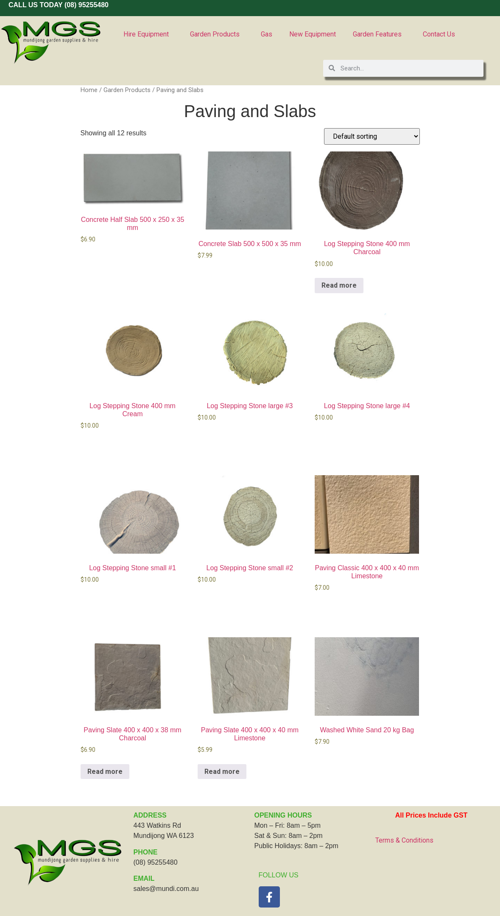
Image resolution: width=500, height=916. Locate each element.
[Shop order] (372, 136)
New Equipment (312, 34)
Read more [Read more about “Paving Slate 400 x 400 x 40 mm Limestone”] (222, 772)
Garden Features (379, 34)
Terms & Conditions (404, 840)
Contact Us (439, 34)
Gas (266, 34)
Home (89, 90)
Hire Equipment (148, 34)
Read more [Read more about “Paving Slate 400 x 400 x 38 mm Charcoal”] (105, 772)
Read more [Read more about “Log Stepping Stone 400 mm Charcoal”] (339, 285)
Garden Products (217, 34)
